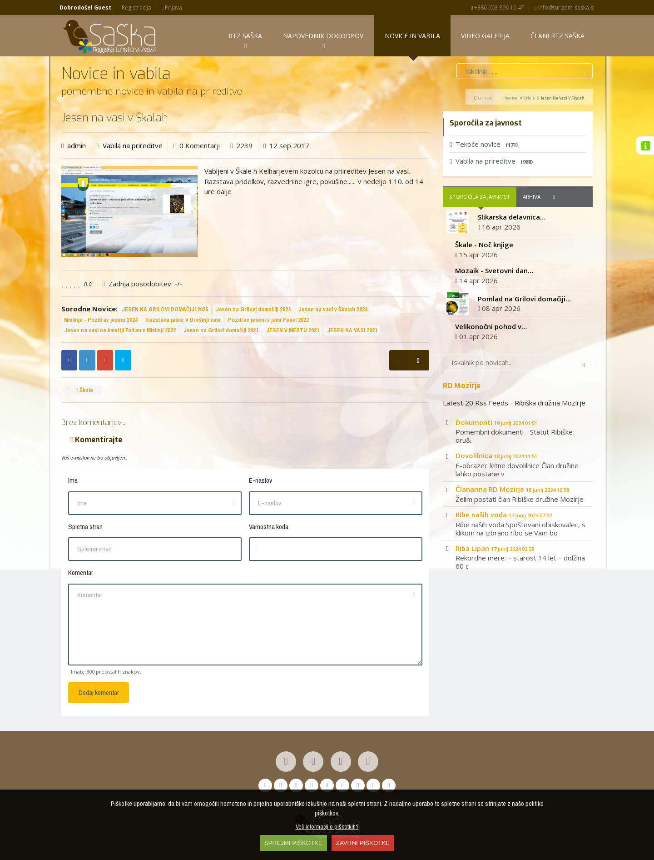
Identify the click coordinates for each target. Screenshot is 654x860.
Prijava (172, 7)
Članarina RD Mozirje (512, 489)
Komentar (80, 573)
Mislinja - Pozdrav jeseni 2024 (101, 320)
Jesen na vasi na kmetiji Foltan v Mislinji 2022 (120, 331)
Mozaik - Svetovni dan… (494, 270)
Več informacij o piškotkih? (327, 826)
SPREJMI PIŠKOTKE (293, 843)
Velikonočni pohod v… (491, 326)
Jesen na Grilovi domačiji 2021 (220, 331)
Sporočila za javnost (479, 197)
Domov (483, 98)
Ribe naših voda (504, 515)
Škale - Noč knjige (484, 245)
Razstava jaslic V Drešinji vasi (182, 320)
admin (76, 145)
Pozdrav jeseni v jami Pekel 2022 (268, 320)
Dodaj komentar (99, 693)
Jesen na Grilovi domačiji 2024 (253, 310)
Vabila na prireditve (133, 145)
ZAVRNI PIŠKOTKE (363, 843)
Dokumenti (496, 422)
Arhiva (531, 197)
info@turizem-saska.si (564, 7)
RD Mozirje (462, 386)
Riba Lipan (495, 548)
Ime (73, 481)
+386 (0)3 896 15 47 (497, 7)
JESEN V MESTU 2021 (292, 331)
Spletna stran (85, 527)
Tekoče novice (484, 144)
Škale (84, 391)
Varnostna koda (268, 527)
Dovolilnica (496, 456)
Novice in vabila (519, 98)
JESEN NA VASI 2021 (352, 331)
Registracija (136, 7)
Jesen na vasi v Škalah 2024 (332, 310)
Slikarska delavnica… (511, 217)
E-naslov (260, 481)
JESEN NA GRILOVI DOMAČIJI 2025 (165, 310)
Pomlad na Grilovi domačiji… (524, 299)
